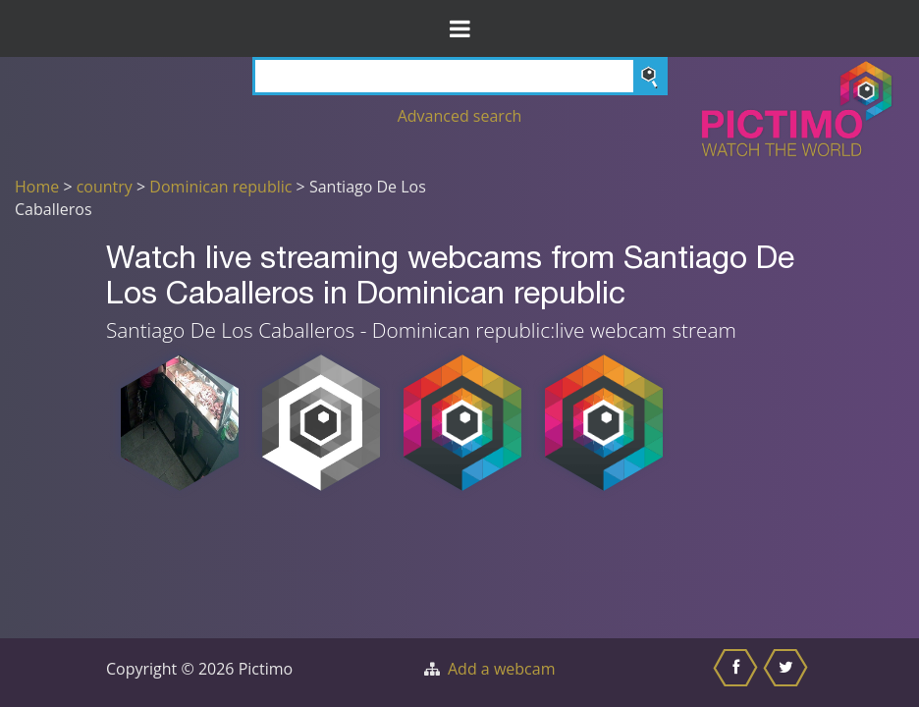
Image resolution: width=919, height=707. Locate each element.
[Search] (460, 76)
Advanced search (460, 116)
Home (37, 186)
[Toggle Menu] (459, 28)
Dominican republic (220, 186)
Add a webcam (501, 669)
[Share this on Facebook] (738, 672)
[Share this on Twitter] (788, 672)
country (105, 186)
